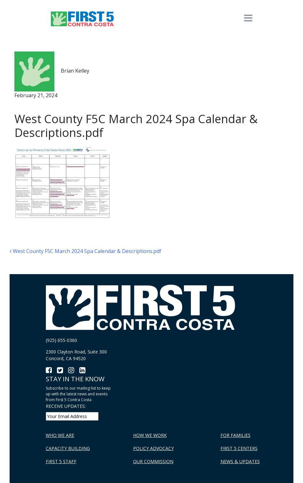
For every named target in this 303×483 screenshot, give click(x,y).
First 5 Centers (239, 448)
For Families (235, 435)
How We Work (150, 435)
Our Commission (153, 461)
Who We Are (60, 435)
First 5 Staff (61, 461)
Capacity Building (68, 448)
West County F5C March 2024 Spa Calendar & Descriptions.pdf (85, 251)
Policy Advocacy (153, 448)
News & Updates (240, 461)
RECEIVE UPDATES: (66, 406)
